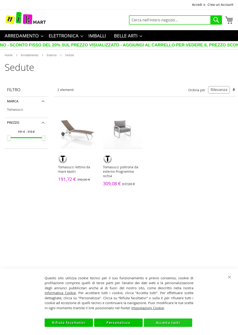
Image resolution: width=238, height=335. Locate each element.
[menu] (119, 35)
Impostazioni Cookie (147, 308)
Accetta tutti (168, 322)
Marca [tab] (12, 101)
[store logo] (25, 19)
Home (9, 55)
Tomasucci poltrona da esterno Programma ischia (120, 171)
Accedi (197, 4)
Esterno (52, 55)
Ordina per (196, 90)
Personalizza (118, 322)
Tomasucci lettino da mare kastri (74, 169)
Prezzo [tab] (13, 122)
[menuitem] (22, 35)
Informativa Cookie (60, 292)
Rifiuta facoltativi (69, 322)
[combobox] (175, 20)
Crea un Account (220, 4)
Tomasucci (15, 109)
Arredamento (29, 55)
